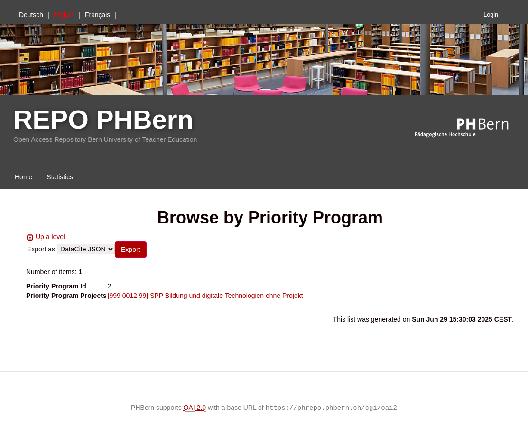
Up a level (50, 237)
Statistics (59, 177)
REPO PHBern (103, 119)
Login (490, 14)
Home (23, 177)
